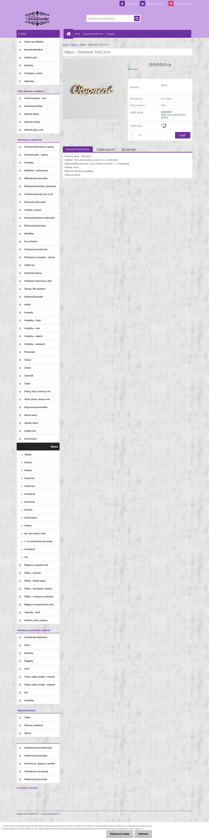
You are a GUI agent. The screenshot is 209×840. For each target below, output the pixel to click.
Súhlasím (143, 834)
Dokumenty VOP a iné (93, 33)
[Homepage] (69, 34)
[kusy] (134, 134)
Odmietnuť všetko (119, 834)
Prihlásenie (132, 4)
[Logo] (38, 18)
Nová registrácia (154, 4)
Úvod (65, 44)
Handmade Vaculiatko (27, 787)
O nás (77, 33)
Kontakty (110, 33)
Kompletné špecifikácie (78, 149)
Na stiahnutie (129, 149)
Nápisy (74, 44)
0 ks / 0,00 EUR (183, 4)
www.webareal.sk (50, 814)
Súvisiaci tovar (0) (106, 149)
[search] (137, 19)
